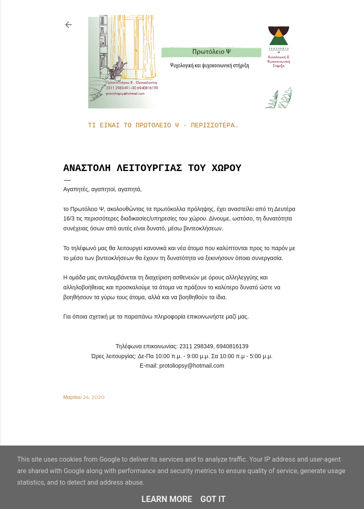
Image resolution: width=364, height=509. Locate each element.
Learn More (166, 499)
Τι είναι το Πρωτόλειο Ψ (133, 125)
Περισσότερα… (214, 125)
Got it (213, 499)
